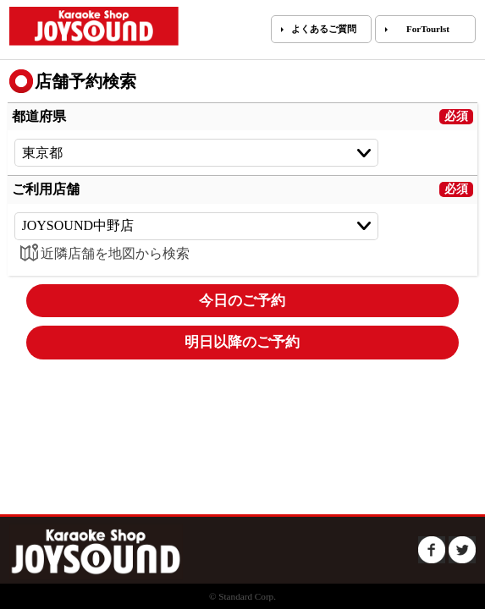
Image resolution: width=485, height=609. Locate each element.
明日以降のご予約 (242, 342)
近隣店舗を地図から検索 (102, 253)
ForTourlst (427, 29)
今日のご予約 (242, 301)
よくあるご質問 (323, 29)
